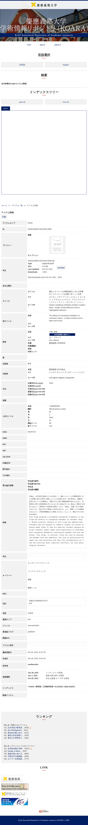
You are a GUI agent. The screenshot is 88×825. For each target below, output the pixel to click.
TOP (29, 45)
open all (22, 102)
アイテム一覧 (17, 205)
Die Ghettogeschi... (15, 730)
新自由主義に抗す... (16, 733)
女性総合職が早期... (16, 748)
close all (66, 102)
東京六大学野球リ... (16, 738)
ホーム (4, 205)
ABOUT (57, 45)
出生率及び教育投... (16, 728)
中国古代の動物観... (16, 756)
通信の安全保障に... (16, 735)
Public (5, 108)
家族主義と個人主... (16, 754)
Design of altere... (15, 751)
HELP (42, 45)
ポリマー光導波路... (16, 759)
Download (61, 268)
